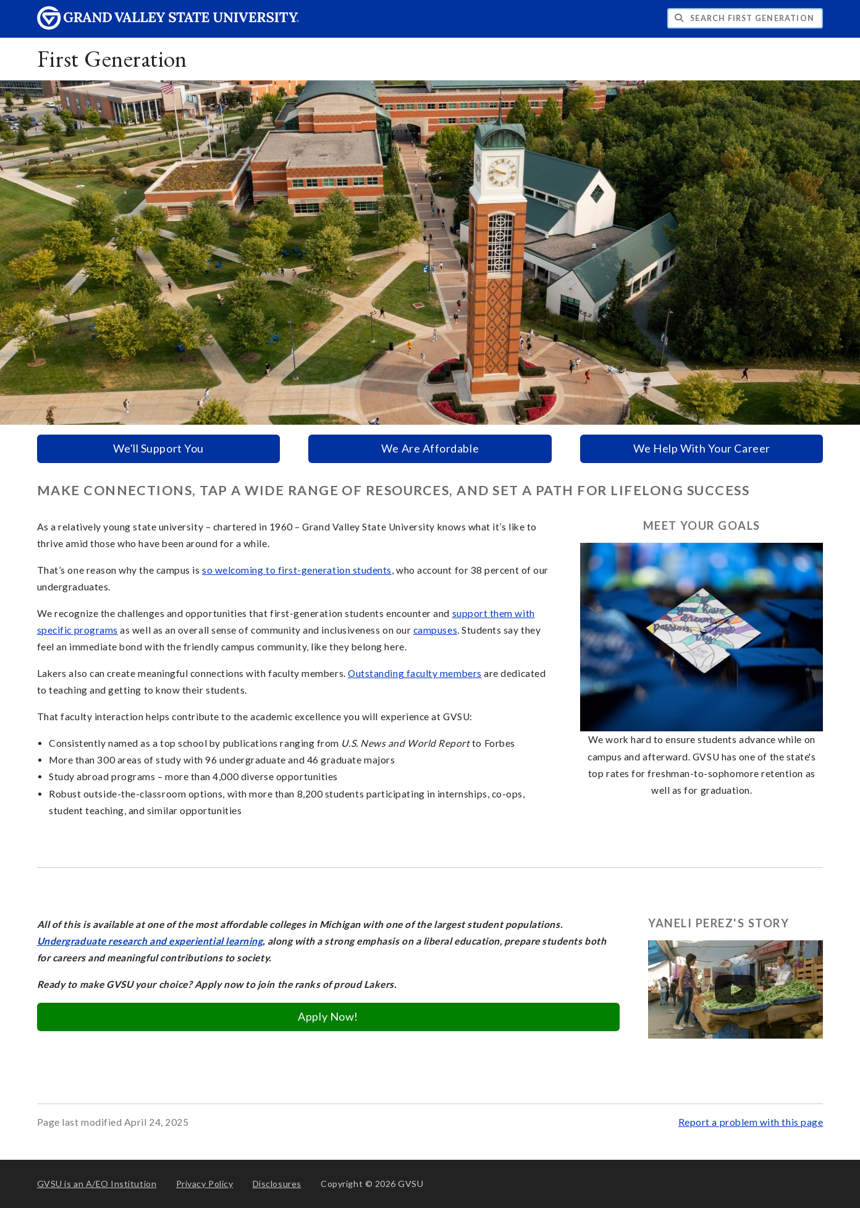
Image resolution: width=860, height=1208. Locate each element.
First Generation (112, 58)
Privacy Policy (205, 1183)
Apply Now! (328, 1016)
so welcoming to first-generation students (297, 570)
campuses (435, 630)
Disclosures (277, 1183)
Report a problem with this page (751, 1122)
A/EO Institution (97, 1183)
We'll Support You (158, 448)
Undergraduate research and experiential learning (150, 940)
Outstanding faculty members (415, 673)
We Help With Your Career (701, 448)
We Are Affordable (430, 448)
